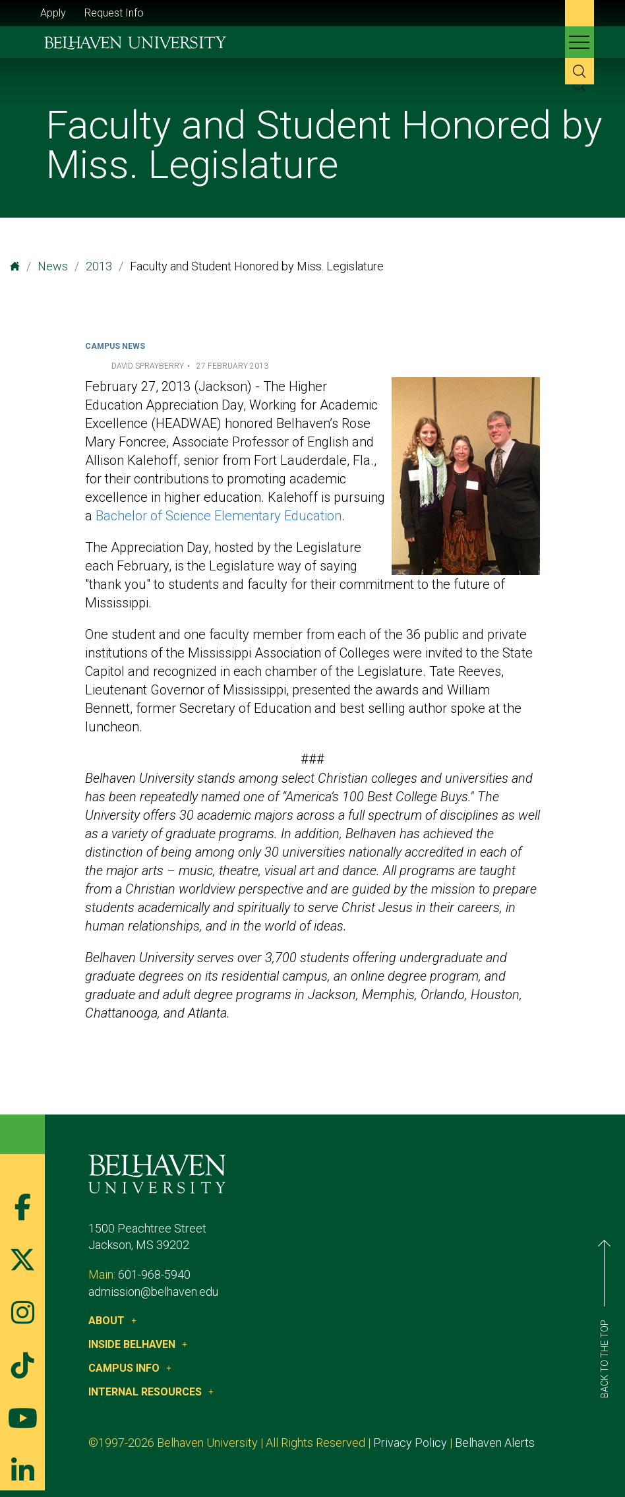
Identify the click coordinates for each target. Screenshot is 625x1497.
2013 (99, 266)
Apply (53, 13)
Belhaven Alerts (495, 1443)
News (53, 266)
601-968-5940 (154, 1274)
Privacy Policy (410, 1443)
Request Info (114, 13)
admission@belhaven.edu (153, 1291)
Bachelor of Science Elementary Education (219, 516)
